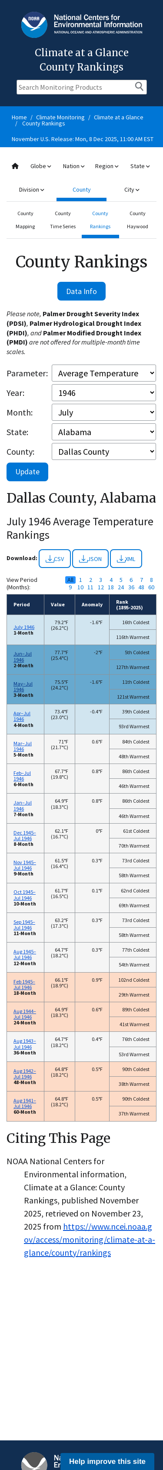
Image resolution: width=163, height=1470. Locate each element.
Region (106, 166)
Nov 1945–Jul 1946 (24, 865)
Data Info (81, 291)
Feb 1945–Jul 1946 (24, 984)
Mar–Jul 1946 (22, 746)
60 (151, 587)
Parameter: (27, 373)
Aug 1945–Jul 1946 (24, 954)
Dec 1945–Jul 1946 (24, 835)
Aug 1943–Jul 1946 (24, 1043)
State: (17, 431)
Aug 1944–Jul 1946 (24, 1014)
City (131, 189)
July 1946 (23, 627)
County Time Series (63, 220)
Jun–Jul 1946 (22, 656)
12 (101, 587)
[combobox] (81, 178)
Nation (73, 166)
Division (31, 189)
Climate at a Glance (118, 117)
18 (111, 587)
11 (90, 587)
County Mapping (25, 220)
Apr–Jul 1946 (21, 716)
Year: (15, 392)
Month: (20, 412)
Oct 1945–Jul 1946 (24, 895)
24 (121, 587)
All (70, 580)
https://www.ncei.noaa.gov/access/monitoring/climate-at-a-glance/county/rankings (89, 1239)
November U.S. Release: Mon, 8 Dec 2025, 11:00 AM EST (82, 139)
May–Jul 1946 (23, 686)
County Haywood (137, 220)
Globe (40, 166)
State (140, 166)
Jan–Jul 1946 (22, 805)
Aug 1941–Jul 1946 (24, 1103)
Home (19, 117)
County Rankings (43, 123)
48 (141, 587)
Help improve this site (107, 1461)
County (82, 189)
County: (20, 451)
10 (80, 587)
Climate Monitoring (60, 117)
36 (131, 587)
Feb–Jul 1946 (22, 776)
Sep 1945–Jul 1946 (24, 925)
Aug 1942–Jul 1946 (24, 1074)
